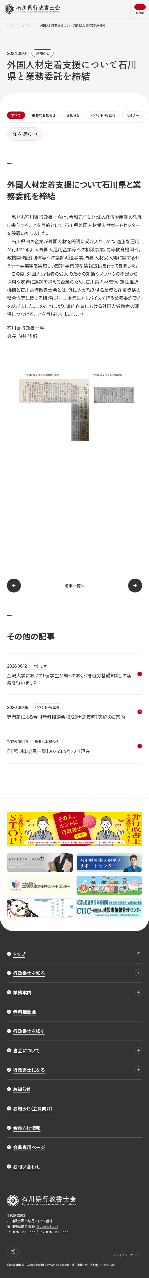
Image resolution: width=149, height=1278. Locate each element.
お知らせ (42, 53)
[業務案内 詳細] (138, 992)
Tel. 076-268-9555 (21, 1231)
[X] (13, 1251)
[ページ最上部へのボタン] (138, 953)
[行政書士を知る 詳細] (138, 972)
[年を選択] (24, 134)
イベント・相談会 (103, 115)
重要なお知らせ (44, 115)
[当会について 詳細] (138, 1050)
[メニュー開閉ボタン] (140, 9)
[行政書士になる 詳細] (138, 1069)
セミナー (132, 115)
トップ (10, 25)
